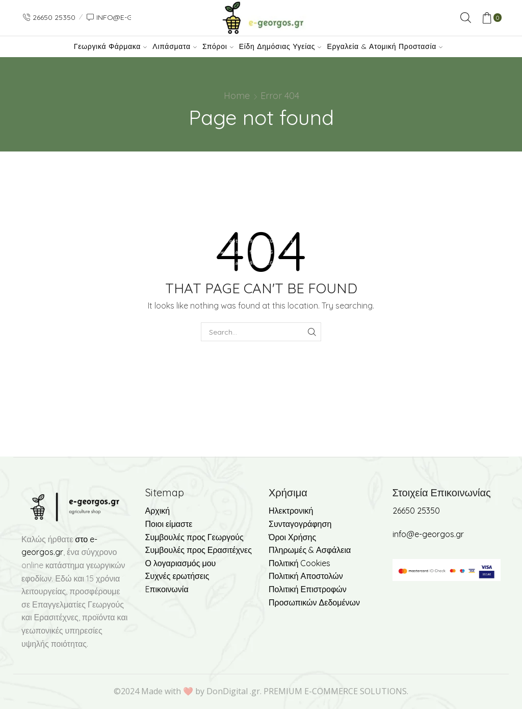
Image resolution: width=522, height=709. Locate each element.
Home (237, 96)
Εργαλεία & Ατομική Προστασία (384, 46)
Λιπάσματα (174, 46)
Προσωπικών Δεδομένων (314, 602)
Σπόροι (217, 46)
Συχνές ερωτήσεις (177, 576)
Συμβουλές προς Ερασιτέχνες (198, 550)
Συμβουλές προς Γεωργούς (194, 537)
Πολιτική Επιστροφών (308, 589)
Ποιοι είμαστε (169, 524)
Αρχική (157, 510)
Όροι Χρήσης (292, 537)
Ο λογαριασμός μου (180, 563)
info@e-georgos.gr (428, 534)
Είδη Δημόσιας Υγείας (280, 46)
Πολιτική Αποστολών (306, 576)
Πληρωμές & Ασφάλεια (310, 550)
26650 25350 (416, 510)
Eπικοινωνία (167, 589)
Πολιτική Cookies (299, 563)
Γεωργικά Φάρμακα (110, 46)
